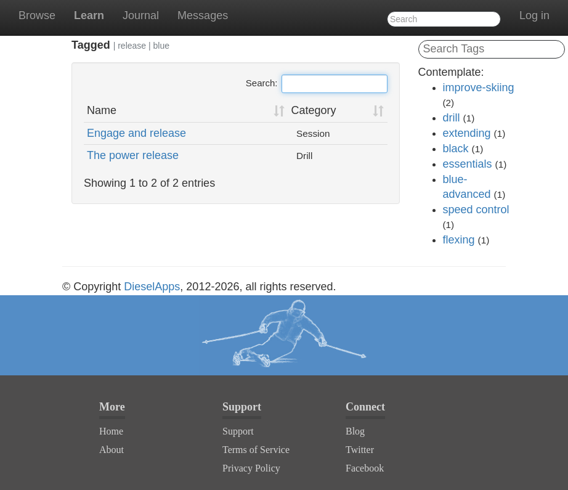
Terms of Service (256, 449)
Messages (202, 15)
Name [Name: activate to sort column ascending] (101, 110)
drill (451, 118)
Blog (355, 431)
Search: (316, 84)
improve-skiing (478, 87)
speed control (476, 209)
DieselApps (152, 286)
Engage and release (136, 133)
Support (238, 431)
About (111, 449)
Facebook (365, 468)
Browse (36, 15)
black (456, 148)
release (132, 46)
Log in (534, 15)
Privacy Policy (251, 468)
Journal (141, 15)
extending (467, 133)
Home (111, 431)
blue (161, 46)
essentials (467, 164)
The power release (133, 155)
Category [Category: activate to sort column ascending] (313, 110)
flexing (459, 240)
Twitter (360, 449)
